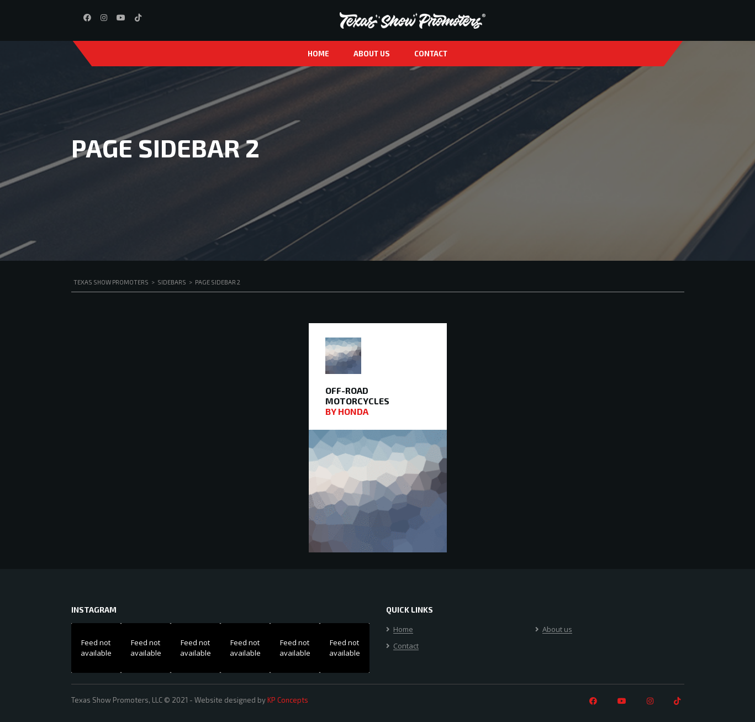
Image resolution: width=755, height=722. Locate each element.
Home (318, 53)
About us (371, 53)
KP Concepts (287, 699)
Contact (430, 53)
